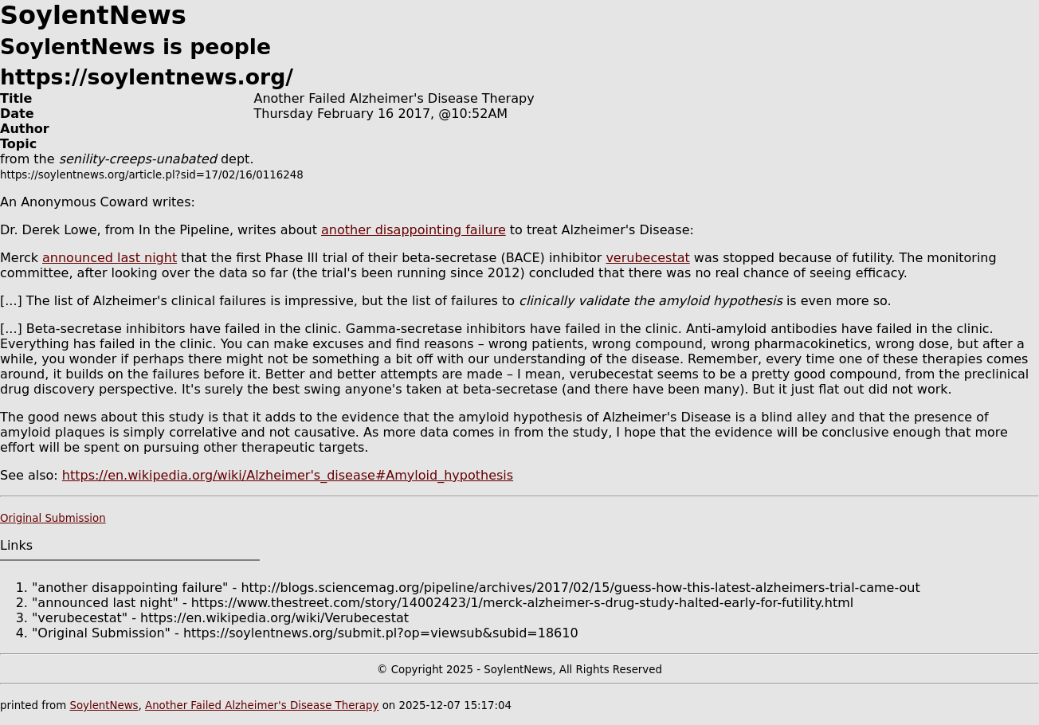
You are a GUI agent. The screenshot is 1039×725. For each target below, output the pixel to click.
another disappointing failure (413, 229)
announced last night (109, 257)
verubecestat (647, 257)
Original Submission (53, 518)
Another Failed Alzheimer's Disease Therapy (261, 705)
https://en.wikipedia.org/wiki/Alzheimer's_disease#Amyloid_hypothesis (287, 475)
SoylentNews (103, 705)
